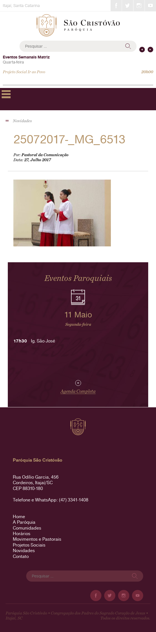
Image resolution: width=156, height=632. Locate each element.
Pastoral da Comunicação (45, 155)
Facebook (116, 5)
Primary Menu (6, 94)
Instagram (139, 5)
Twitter (127, 5)
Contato (21, 556)
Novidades (24, 550)
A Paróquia (24, 522)
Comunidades (27, 528)
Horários (21, 534)
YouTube (150, 5)
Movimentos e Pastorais (37, 539)
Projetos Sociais (29, 545)
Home (19, 517)
